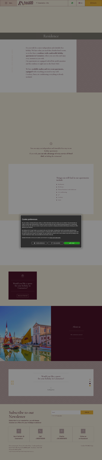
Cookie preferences (39, 243)
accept (71, 243)
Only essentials (55, 243)
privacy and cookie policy (54, 237)
